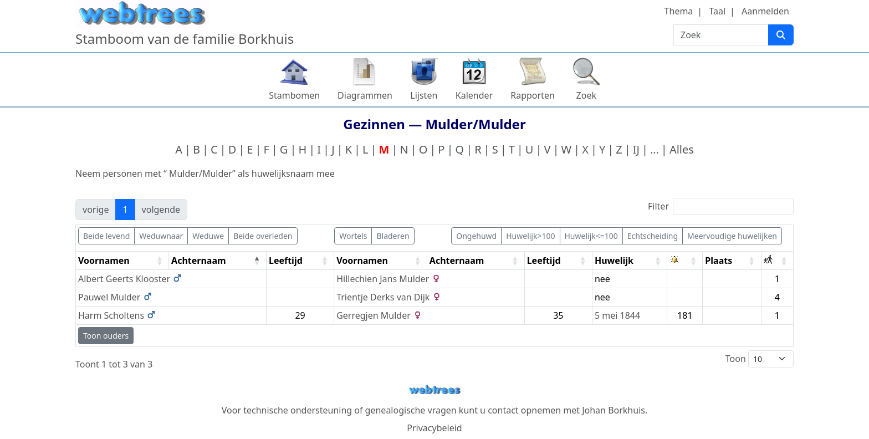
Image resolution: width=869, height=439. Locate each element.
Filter (721, 206)
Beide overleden (262, 236)
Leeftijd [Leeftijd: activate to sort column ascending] (286, 260)
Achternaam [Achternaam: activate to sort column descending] (198, 260)
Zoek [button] (586, 95)
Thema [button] (678, 11)
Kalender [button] (474, 95)
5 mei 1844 (617, 315)
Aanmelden (765, 11)
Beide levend (106, 236)
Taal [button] (717, 11)
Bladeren (392, 236)
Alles (681, 149)
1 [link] (124, 209)
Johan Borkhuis (613, 410)
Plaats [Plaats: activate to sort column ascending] (718, 260)
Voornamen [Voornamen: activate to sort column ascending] (104, 260)
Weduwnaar (161, 236)
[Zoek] (781, 34)
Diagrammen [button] (365, 95)
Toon (759, 358)
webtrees (434, 390)
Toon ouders (106, 335)
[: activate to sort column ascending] (685, 261)
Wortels (353, 236)
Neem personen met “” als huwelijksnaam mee (205, 173)
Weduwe (208, 236)
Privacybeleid (434, 428)
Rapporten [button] (532, 95)
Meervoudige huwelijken (732, 236)
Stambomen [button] (294, 95)
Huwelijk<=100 (591, 236)
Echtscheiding (652, 236)
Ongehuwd (476, 236)
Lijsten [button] (423, 95)
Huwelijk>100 (530, 236)
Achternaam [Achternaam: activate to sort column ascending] (457, 260)
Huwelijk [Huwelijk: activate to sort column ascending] (614, 260)
